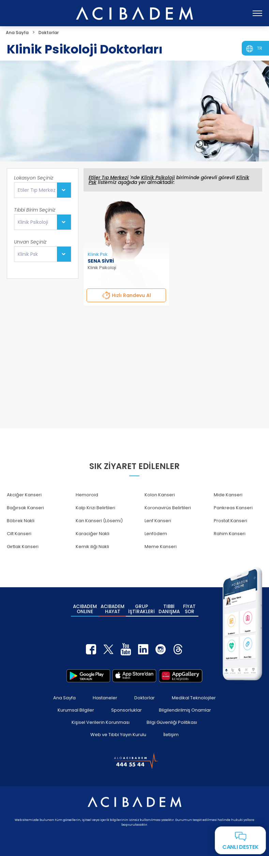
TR (259, 48)
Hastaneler (105, 692)
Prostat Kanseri (230, 520)
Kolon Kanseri (160, 495)
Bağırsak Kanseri (25, 507)
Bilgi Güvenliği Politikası (172, 717)
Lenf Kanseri (158, 520)
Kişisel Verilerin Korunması (101, 717)
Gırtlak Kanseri (23, 546)
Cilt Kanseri (19, 533)
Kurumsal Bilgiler (76, 705)
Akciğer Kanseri (24, 495)
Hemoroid (87, 495)
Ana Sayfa (64, 692)
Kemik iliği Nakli (92, 546)
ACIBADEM (84, 607)
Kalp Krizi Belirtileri (95, 507)
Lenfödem (156, 533)
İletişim (171, 729)
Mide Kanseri (228, 495)
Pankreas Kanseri (233, 507)
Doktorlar (144, 692)
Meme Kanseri (161, 546)
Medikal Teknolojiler (194, 692)
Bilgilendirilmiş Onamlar (185, 705)
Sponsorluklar (126, 705)
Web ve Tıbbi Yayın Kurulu (118, 729)
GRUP (142, 607)
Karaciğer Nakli (92, 533)
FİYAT (190, 607)
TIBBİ (169, 607)
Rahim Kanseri (229, 533)
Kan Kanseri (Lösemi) (99, 520)
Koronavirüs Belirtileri (168, 507)
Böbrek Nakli (20, 520)
